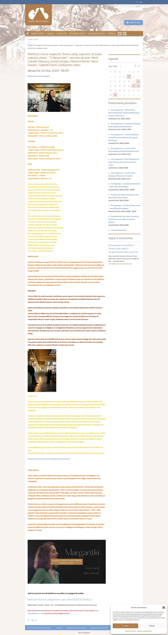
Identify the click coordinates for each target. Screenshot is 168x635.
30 (115, 95)
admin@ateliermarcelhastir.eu (119, 264)
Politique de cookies (130, 631)
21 (138, 86)
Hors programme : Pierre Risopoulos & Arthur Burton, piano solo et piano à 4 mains (123, 162)
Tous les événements (118, 230)
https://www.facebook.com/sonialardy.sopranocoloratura (49, 459)
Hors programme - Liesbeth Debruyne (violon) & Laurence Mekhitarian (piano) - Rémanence (123, 137)
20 (133, 86)
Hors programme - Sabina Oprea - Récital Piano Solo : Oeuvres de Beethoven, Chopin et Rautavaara (124, 113)
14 (138, 81)
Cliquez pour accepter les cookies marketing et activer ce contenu (66, 562)
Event (36, 39)
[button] (164, 607)
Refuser (152, 626)
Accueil (30, 39)
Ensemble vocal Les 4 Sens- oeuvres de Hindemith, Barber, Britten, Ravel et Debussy (123, 219)
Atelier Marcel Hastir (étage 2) (39, 76)
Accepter (125, 626)
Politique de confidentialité (144, 631)
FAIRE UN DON (134, 22)
